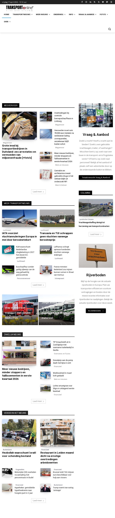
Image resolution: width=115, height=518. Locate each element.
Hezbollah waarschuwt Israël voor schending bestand (19, 454)
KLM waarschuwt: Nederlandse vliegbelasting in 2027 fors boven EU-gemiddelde (25, 252)
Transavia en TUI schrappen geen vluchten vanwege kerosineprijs (56, 236)
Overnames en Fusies (62, 354)
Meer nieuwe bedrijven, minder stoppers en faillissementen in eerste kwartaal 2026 (17, 373)
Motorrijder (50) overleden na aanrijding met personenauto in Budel (25, 475)
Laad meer (38, 191)
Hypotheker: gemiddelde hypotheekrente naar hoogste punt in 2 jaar (25, 490)
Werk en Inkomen (62, 165)
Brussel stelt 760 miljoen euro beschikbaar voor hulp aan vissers (63, 475)
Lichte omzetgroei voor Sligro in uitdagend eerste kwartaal (63, 388)
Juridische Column (87, 219)
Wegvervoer (7, 143)
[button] (109, 28)
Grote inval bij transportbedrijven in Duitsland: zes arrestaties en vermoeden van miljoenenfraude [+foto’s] (19, 151)
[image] (96, 115)
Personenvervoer (23, 278)
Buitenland (7, 450)
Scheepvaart (59, 278)
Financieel (58, 366)
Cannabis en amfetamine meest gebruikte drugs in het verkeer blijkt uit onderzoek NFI (63, 176)
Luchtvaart (7, 230)
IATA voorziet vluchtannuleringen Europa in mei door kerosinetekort (19, 236)
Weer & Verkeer (61, 185)
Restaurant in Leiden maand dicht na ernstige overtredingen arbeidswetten (57, 457)
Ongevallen (20, 469)
